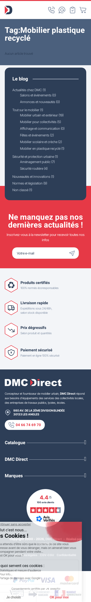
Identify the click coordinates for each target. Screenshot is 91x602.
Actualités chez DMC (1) (29, 90)
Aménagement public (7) (37, 162)
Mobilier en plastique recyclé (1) (42, 148)
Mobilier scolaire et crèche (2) (41, 142)
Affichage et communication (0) (42, 128)
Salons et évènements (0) (38, 95)
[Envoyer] (73, 253)
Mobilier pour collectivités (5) (40, 122)
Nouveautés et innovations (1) (33, 176)
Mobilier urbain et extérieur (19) (42, 115)
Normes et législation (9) (29, 183)
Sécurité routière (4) (34, 168)
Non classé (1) (22, 190)
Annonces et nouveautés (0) (40, 102)
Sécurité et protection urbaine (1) (35, 156)
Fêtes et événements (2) (37, 135)
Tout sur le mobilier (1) (27, 110)
